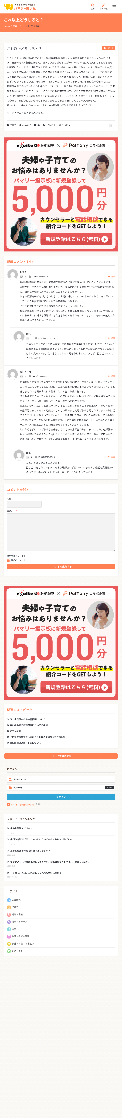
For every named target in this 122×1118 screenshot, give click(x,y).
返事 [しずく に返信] (111, 276)
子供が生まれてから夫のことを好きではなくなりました (36, 736)
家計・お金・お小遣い (23, 943)
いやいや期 (14, 731)
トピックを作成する (61, 756)
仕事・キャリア (19, 921)
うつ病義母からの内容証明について (26, 719)
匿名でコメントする (16, 555)
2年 (38, 125)
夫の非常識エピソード (20, 828)
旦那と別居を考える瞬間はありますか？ (28, 850)
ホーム (7, 26)
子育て (16, 26)
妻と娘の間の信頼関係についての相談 (27, 725)
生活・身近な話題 (21, 936)
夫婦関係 (16, 899)
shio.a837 (25, 125)
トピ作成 (104, 7)
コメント (49, 125)
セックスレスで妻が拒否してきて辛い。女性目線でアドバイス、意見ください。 (48, 861)
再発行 (109, 787)
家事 (14, 929)
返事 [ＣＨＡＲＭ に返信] (111, 376)
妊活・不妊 (17, 950)
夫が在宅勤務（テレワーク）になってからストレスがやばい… (39, 839)
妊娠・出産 (17, 914)
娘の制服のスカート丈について (24, 742)
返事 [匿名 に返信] (111, 338)
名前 (9, 498)
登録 (38, 804)
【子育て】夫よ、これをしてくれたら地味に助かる (34, 872)
